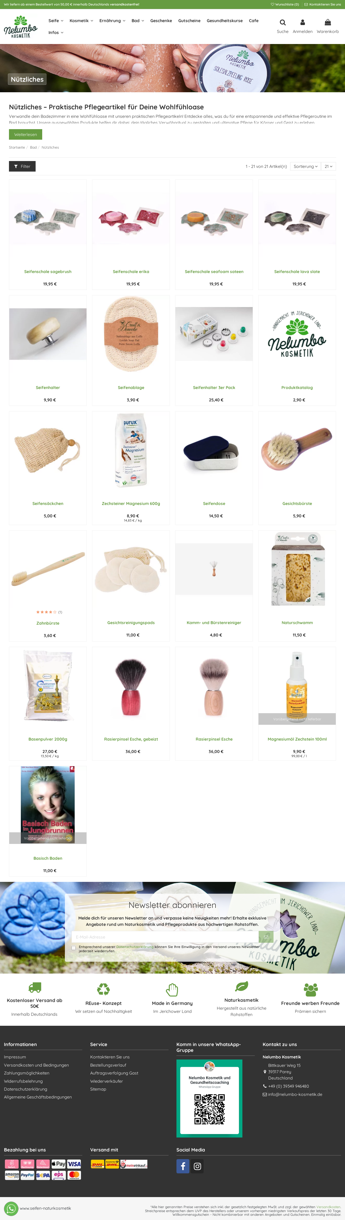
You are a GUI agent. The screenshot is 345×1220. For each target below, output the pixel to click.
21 (328, 166)
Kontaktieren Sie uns (325, 4)
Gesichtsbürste (297, 503)
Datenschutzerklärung (135, 947)
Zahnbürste (47, 623)
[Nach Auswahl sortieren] (305, 166)
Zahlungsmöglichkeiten (26, 1073)
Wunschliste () (285, 4)
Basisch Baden (47, 858)
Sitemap (98, 1089)
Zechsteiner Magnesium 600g (131, 503)
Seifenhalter (48, 387)
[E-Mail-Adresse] (165, 937)
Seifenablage (131, 387)
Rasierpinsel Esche (214, 739)
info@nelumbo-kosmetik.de (295, 1094)
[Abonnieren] (266, 937)
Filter (22, 166)
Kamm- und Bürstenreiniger (214, 622)
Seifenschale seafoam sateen (214, 271)
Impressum (15, 1056)
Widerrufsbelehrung (23, 1081)
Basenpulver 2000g (47, 739)
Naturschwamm (297, 622)
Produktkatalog (297, 387)
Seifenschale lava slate (297, 271)
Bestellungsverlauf (108, 1065)
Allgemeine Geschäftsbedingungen (38, 1097)
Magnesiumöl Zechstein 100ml (297, 739)
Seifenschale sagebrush (47, 271)
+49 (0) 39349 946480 (288, 1086)
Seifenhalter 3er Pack (214, 387)
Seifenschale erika (131, 271)
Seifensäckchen (47, 503)
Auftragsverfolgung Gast (114, 1073)
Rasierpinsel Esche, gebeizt (131, 739)
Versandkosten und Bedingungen (36, 1065)
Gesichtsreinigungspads (131, 622)
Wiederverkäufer (106, 1081)
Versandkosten (329, 1207)
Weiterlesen (25, 134)
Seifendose (214, 503)
